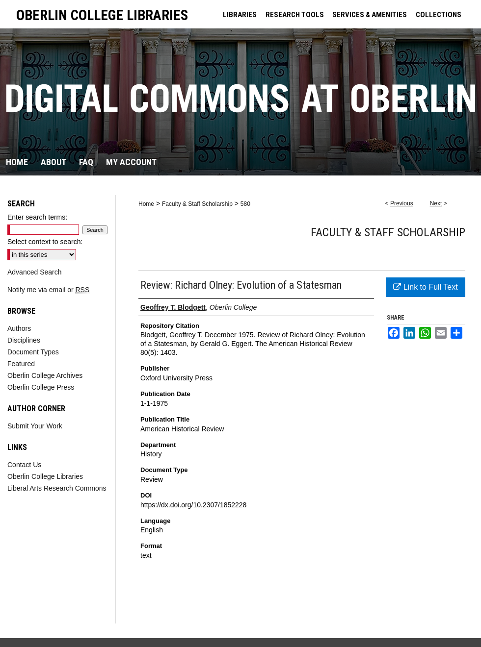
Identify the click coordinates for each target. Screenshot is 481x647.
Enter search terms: (37, 217)
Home (146, 203)
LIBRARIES (240, 14)
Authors (19, 328)
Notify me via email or (48, 290)
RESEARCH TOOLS (295, 14)
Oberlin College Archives (44, 375)
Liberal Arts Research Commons (57, 488)
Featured (21, 364)
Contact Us (24, 465)
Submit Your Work (34, 426)
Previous (401, 203)
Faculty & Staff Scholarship (197, 203)
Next (436, 203)
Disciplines (23, 340)
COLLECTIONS (438, 14)
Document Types (33, 352)
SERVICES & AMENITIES (369, 14)
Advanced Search (34, 272)
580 (245, 203)
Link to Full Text (425, 287)
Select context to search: (44, 242)
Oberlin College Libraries (45, 476)
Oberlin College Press (40, 387)
